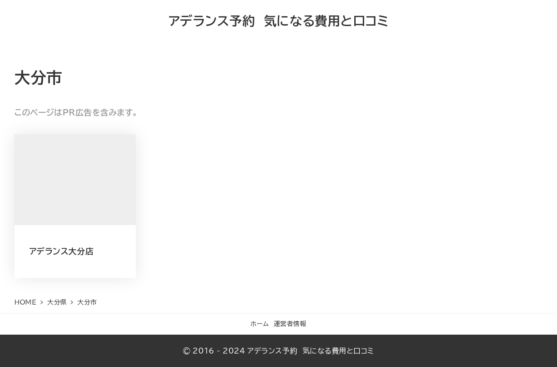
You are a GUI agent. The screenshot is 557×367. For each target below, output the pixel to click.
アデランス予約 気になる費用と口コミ (279, 20)
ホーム (259, 323)
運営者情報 (290, 323)
